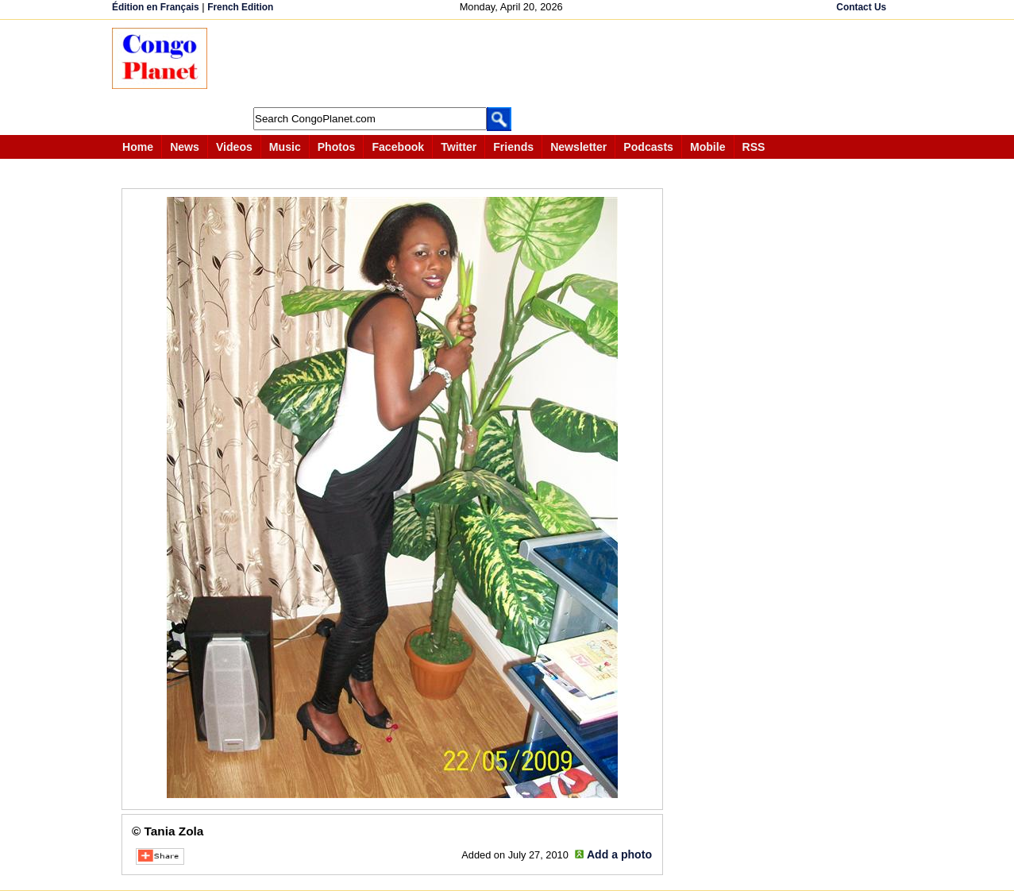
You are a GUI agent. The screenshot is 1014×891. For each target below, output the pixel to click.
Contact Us (861, 7)
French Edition (240, 7)
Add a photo (619, 854)
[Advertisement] (512, 63)
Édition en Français (155, 7)
